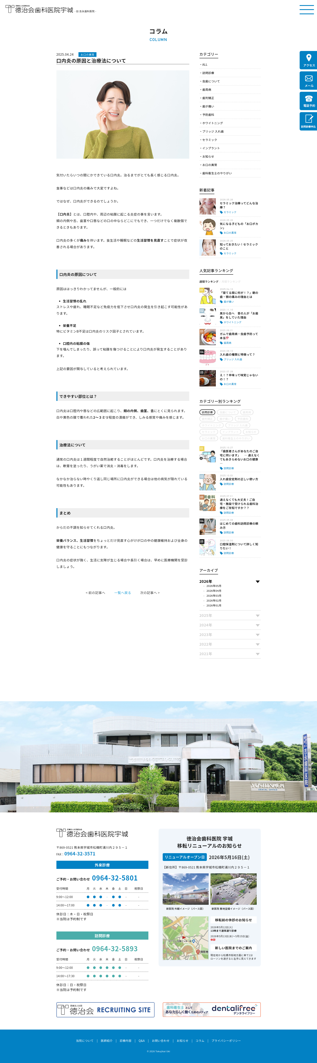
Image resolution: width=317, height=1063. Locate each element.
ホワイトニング (212, 123)
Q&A (142, 1041)
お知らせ (208, 156)
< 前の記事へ (95, 592)
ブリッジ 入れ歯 (213, 131)
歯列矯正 (208, 98)
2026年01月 (214, 605)
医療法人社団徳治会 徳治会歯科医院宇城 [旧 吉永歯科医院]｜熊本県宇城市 (39, 9)
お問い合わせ (161, 1041)
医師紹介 (107, 1041)
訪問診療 (208, 73)
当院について (85, 1041)
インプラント (211, 148)
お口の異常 (209, 165)
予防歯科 (208, 115)
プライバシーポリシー (226, 1041)
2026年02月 (214, 600)
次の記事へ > (150, 592)
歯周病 (206, 89)
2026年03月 (214, 595)
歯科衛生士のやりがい (217, 173)
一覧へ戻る (122, 592)
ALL (204, 64)
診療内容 (126, 1041)
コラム (200, 1041)
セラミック (209, 140)
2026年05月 (214, 586)
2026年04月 (214, 591)
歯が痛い (208, 106)
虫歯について (211, 81)
